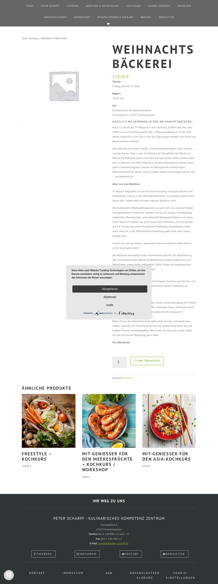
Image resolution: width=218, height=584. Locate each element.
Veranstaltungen (55, 17)
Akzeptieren (110, 289)
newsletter (175, 554)
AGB (109, 573)
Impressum (73, 573)
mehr (109, 305)
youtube (131, 554)
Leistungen (133, 6)
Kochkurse (185, 6)
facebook (44, 554)
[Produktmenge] (119, 362)
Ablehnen (109, 297)
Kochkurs (34, 38)
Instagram (88, 554)
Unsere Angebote (159, 6)
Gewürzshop (82, 17)
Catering (73, 6)
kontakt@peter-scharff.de (113, 543)
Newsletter (166, 17)
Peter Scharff (50, 6)
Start (30, 6)
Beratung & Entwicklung (102, 6)
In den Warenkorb (147, 361)
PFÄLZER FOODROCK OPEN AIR (115, 17)
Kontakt (146, 17)
